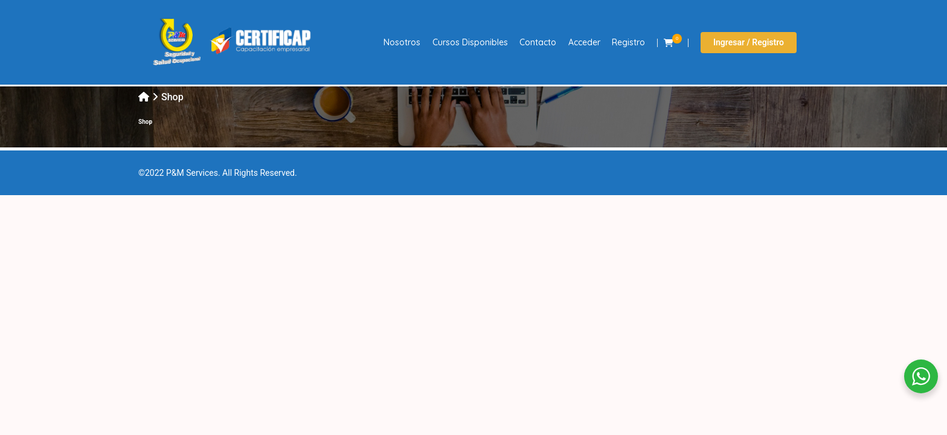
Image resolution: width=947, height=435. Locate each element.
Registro (628, 42)
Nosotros (402, 42)
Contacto (537, 42)
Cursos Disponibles (470, 42)
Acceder (584, 42)
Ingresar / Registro (748, 42)
